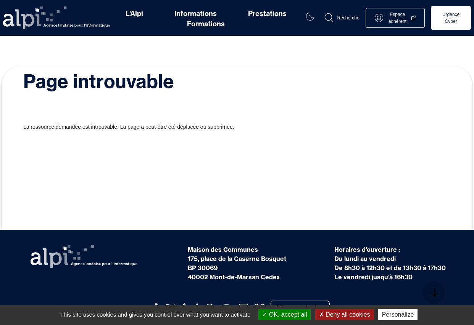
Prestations (267, 13)
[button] (342, 18)
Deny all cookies (344, 314)
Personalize (398, 314)
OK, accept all (284, 314)
